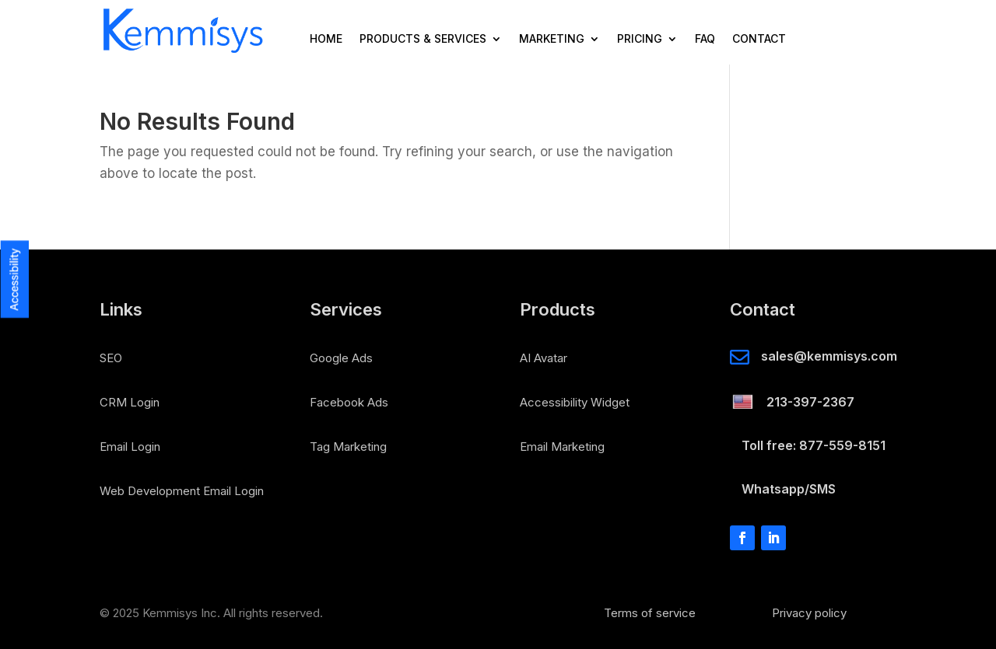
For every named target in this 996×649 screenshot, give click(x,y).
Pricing (639, 39)
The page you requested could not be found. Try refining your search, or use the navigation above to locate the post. (386, 163)
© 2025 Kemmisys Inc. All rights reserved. (211, 612)
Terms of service (650, 612)
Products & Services (422, 39)
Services (346, 310)
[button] (14, 166)
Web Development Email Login (182, 490)
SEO (111, 358)
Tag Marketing (348, 446)
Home (326, 39)
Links (121, 310)
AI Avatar (543, 358)
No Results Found (197, 122)
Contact (759, 39)
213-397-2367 (810, 402)
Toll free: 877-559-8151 (814, 445)
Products (557, 310)
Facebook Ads (349, 402)
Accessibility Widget (575, 402)
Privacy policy (809, 612)
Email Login (130, 446)
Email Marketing (562, 446)
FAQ (705, 39)
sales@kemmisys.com (829, 356)
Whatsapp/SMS (789, 489)
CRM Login (130, 402)
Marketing (551, 39)
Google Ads (341, 358)
